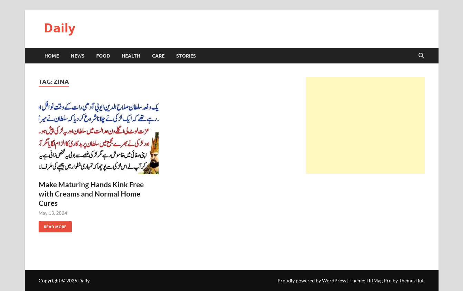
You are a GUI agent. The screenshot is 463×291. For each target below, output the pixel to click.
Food (103, 55)
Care (158, 55)
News (77, 55)
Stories (186, 55)
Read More (53, 225)
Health (131, 55)
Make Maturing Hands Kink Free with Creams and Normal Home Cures (91, 194)
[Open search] (421, 56)
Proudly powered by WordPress (312, 280)
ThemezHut (411, 280)
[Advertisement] (365, 125)
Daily (59, 27)
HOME (51, 55)
